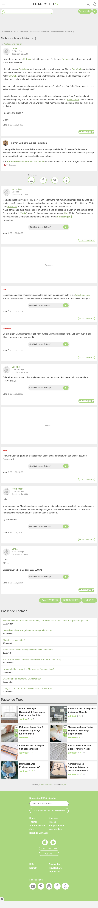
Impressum (54, 872)
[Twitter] (54, 180)
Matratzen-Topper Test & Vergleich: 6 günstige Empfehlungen (31, 730)
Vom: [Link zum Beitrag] (5, 125)
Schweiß (12, 76)
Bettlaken (23, 69)
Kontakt (33, 868)
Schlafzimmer (73, 99)
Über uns (53, 818)
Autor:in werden (37, 825)
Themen (33, 822)
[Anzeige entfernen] (2, 899)
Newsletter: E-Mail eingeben (43, 798)
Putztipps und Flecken (13, 44)
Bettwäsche (77, 69)
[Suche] (88, 4)
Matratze (27, 59)
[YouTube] (32, 887)
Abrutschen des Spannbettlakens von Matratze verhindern (78, 767)
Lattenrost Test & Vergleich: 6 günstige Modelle (33, 747)
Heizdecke (12, 206)
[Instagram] (49, 887)
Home (32, 818)
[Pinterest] (41, 887)
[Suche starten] (3, 11)
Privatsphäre (55, 868)
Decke (23, 213)
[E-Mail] (31, 180)
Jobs (31, 829)
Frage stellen (85, 11)
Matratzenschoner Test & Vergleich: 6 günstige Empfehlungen (80, 730)
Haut (66, 213)
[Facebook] (43, 180)
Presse (52, 822)
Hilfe (31, 864)
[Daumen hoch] (66, 227)
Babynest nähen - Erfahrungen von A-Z (29, 765)
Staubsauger (63, 217)
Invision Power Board (45, 785)
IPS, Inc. (63, 785)
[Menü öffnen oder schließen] (3, 4)
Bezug (65, 59)
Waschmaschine (83, 295)
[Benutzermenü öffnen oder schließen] (94, 4)
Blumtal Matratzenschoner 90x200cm (25, 161)
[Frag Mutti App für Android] (53, 843)
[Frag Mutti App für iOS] (45, 843)
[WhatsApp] (66, 180)
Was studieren (56, 829)
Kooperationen (56, 825)
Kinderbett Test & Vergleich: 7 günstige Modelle (82, 710)
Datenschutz (55, 864)
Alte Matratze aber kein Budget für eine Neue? (79, 747)
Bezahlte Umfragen (38, 833)
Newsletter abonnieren (49, 810)
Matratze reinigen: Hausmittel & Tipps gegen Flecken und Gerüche (32, 712)
